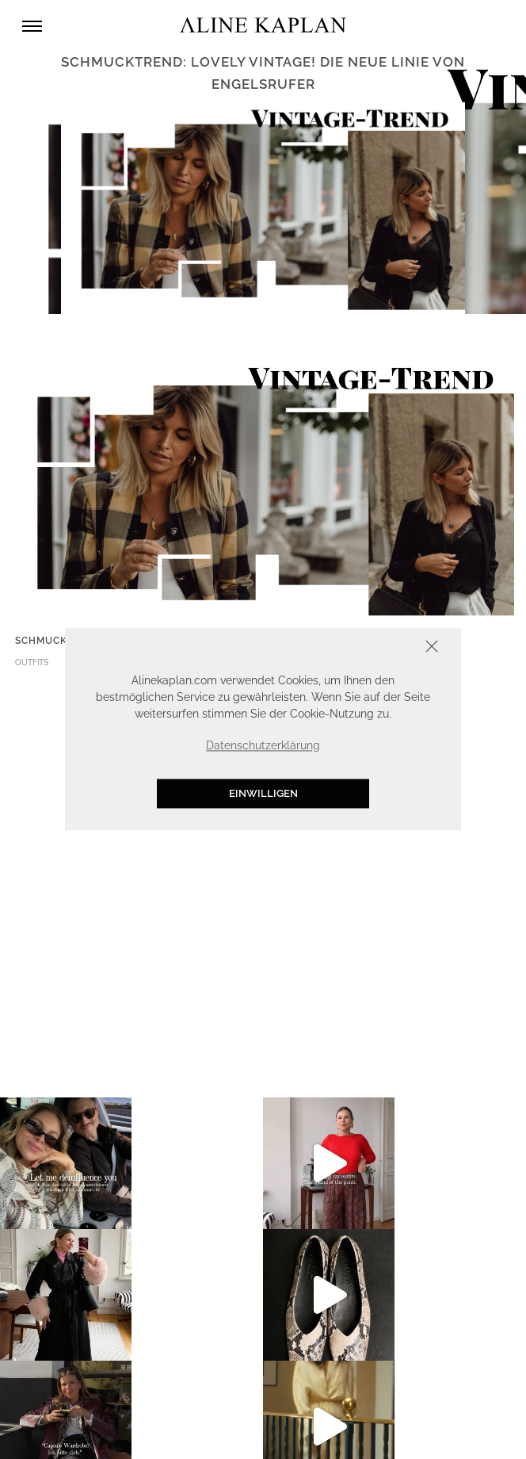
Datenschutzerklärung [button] (263, 745)
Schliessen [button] (382, 648)
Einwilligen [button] (263, 793)
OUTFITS (31, 662)
